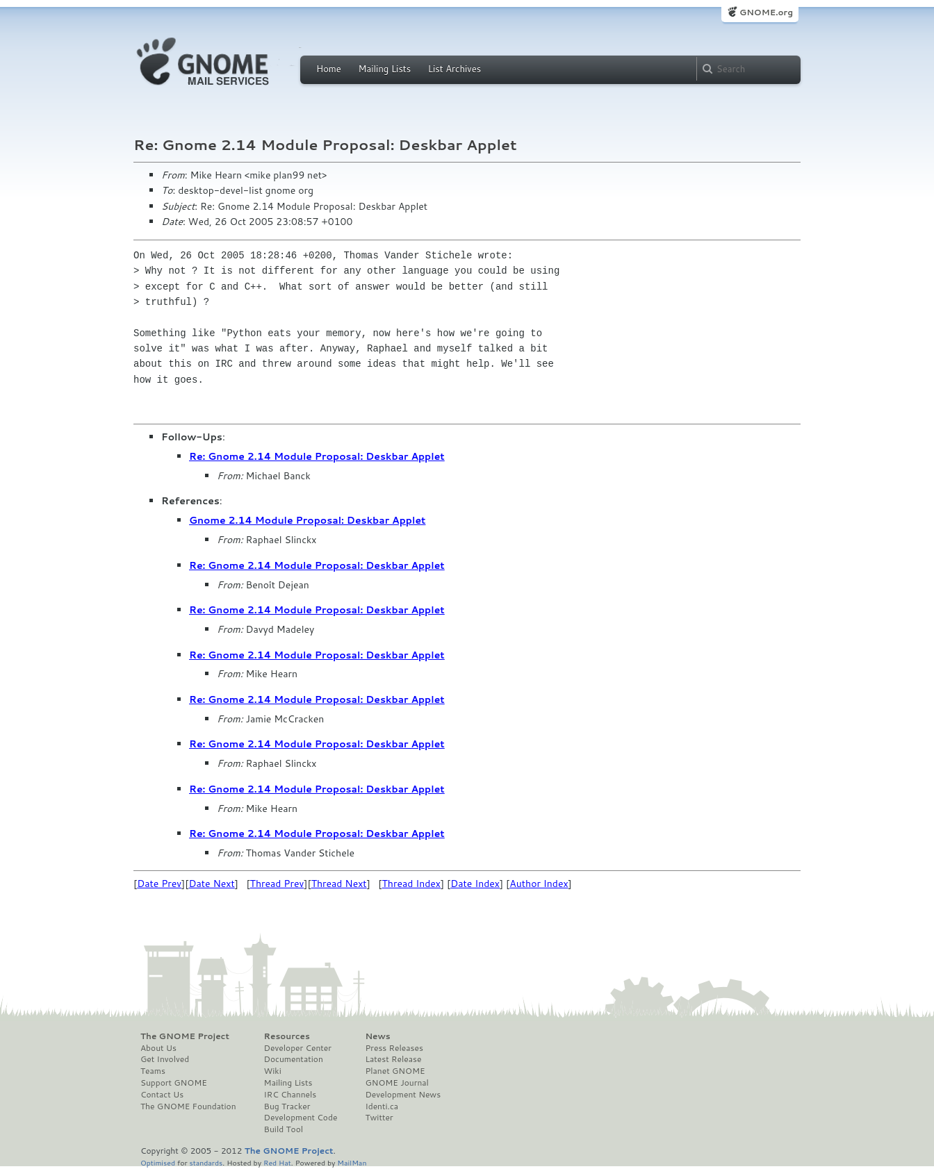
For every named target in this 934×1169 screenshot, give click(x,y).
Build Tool (283, 1129)
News (377, 1036)
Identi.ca (381, 1106)
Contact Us (161, 1094)
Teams (152, 1071)
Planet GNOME (395, 1071)
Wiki (272, 1071)
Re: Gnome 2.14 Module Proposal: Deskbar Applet (317, 456)
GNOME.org (766, 12)
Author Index (538, 883)
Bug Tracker (287, 1106)
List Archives (454, 69)
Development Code (301, 1117)
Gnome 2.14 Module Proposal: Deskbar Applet (307, 520)
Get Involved (164, 1059)
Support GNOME (173, 1082)
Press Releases (394, 1048)
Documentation (293, 1059)
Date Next (211, 883)
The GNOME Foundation (188, 1106)
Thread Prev (277, 883)
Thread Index (411, 883)
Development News (403, 1094)
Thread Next (339, 883)
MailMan (351, 1162)
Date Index (475, 883)
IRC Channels (290, 1094)
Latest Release (393, 1059)
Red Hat (277, 1162)
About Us (158, 1048)
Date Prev (159, 883)
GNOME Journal (397, 1082)
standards (205, 1162)
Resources (287, 1036)
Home (328, 69)
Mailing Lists (384, 69)
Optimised (157, 1162)
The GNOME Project (184, 1036)
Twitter (379, 1117)
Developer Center (297, 1048)
